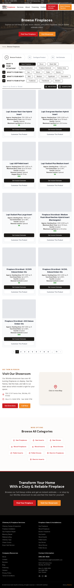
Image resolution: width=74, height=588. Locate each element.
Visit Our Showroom (49, 503)
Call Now (24, 406)
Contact (43, 7)
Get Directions (10, 406)
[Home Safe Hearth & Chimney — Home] (4, 7)
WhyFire (69, 585)
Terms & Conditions (8, 575)
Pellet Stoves (43, 548)
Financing (35, 7)
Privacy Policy (6, 573)
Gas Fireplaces (43, 526)
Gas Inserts (42, 534)
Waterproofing (7, 537)
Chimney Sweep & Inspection (11, 526)
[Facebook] (39, 576)
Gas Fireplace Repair (9, 531)
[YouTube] (46, 576)
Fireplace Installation (8, 529)
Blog (3, 565)
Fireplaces (11, 7)
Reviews (5, 562)
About (27, 7)
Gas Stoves (42, 542)
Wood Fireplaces (44, 529)
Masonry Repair (7, 534)
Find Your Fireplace (28, 34)
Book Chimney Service (65, 7)
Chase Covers (6, 542)
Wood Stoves (43, 545)
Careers (4, 570)
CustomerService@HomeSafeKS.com (60, 2)
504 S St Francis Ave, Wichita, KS (32, 2)
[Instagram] (43, 576)
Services (20, 7)
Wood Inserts (43, 537)
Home (4, 46)
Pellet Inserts (43, 540)
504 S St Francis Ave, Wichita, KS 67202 (17, 394)
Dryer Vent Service (8, 545)
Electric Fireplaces (44, 531)
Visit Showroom (47, 34)
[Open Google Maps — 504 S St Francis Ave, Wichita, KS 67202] (55, 388)
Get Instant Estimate (51, 7)
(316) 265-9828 (44, 557)
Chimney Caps (6, 540)
